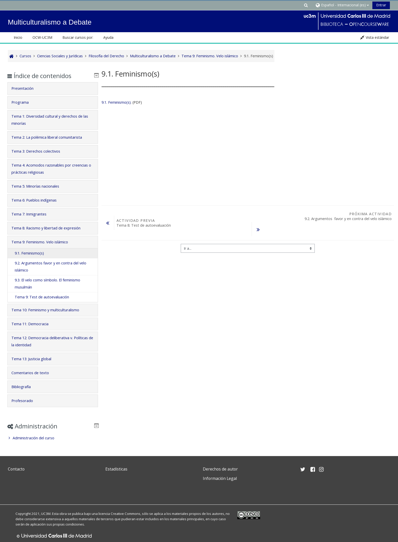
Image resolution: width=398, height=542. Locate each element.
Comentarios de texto (34, 372)
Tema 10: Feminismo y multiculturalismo (49, 310)
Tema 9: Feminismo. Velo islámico (43, 242)
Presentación (26, 88)
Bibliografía (24, 386)
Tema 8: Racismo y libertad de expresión (49, 228)
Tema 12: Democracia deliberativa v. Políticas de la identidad (45, 341)
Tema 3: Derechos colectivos (39, 151)
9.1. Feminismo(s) (116, 102)
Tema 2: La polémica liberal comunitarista (50, 137)
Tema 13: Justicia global (35, 358)
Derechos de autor (220, 469)
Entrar (381, 5)
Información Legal (220, 478)
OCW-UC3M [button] (42, 37)
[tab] (52, 88)
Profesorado (26, 400)
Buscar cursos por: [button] (77, 37)
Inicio (18, 37)
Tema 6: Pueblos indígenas (37, 200)
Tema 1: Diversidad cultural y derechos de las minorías (50, 120)
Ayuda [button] (108, 37)
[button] (305, 5)
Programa (23, 102)
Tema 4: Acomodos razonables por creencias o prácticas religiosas (45, 169)
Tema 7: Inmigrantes (32, 214)
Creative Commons (125, 513)
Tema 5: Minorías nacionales (39, 186)
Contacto (16, 469)
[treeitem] (52, 438)
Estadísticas (116, 469)
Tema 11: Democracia (33, 323)
